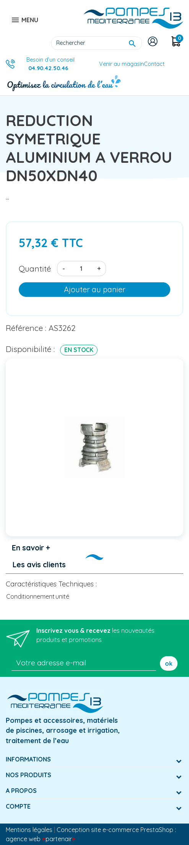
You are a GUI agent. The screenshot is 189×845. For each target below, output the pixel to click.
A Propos (21, 790)
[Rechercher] (96, 43)
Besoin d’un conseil (50, 64)
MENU (24, 20)
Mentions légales (29, 830)
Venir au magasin (121, 64)
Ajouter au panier (94, 289)
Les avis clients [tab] (39, 564)
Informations (28, 759)
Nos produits (28, 775)
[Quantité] (81, 268)
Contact (154, 64)
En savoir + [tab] (31, 547)
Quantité (35, 268)
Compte (18, 806)
